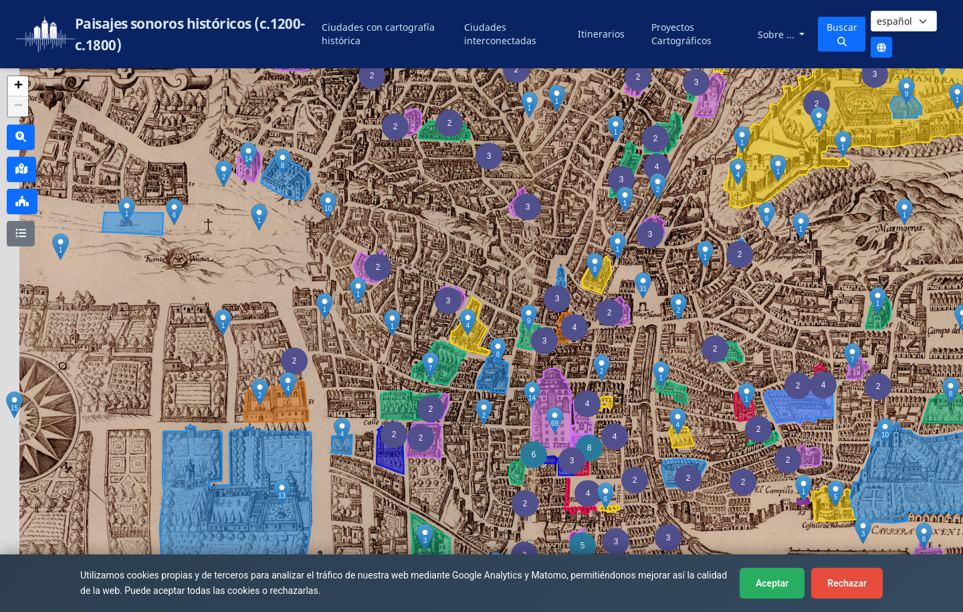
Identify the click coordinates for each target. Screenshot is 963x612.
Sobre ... (777, 34)
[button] (609, 312)
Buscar (842, 33)
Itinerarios (601, 33)
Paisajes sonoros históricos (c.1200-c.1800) (190, 34)
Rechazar (847, 583)
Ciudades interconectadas (500, 34)
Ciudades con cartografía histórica (378, 34)
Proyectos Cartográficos (681, 34)
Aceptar (772, 583)
